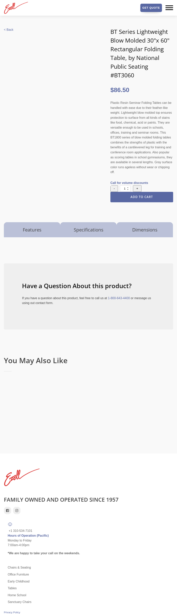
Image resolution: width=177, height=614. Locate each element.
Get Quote (151, 7)
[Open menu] (169, 7)
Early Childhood (19, 581)
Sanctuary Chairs (19, 602)
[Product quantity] (125, 188)
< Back (8, 29)
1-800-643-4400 (119, 298)
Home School (17, 595)
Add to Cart (141, 197)
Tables (12, 588)
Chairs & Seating (19, 567)
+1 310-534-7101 (20, 530)
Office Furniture (18, 574)
